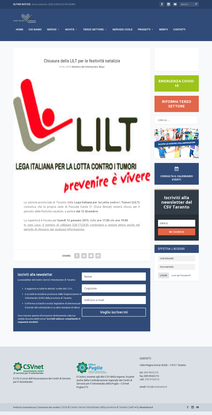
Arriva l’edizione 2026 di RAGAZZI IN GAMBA (53, 4)
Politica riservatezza (24, 411)
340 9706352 (152, 382)
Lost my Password (180, 279)
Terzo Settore (93, 33)
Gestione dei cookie (49, 411)
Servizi (51, 33)
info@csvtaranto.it (157, 390)
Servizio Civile (122, 33)
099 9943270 (151, 376)
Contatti (179, 33)
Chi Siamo (35, 33)
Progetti (144, 33)
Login (163, 279)
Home (19, 33)
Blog (101, 70)
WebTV (163, 33)
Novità (69, 33)
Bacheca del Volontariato (85, 70)
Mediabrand (146, 411)
